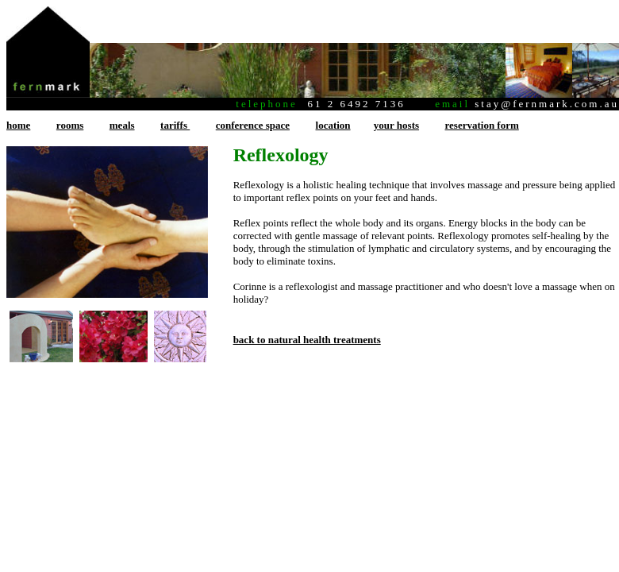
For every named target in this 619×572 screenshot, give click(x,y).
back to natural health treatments (307, 340)
